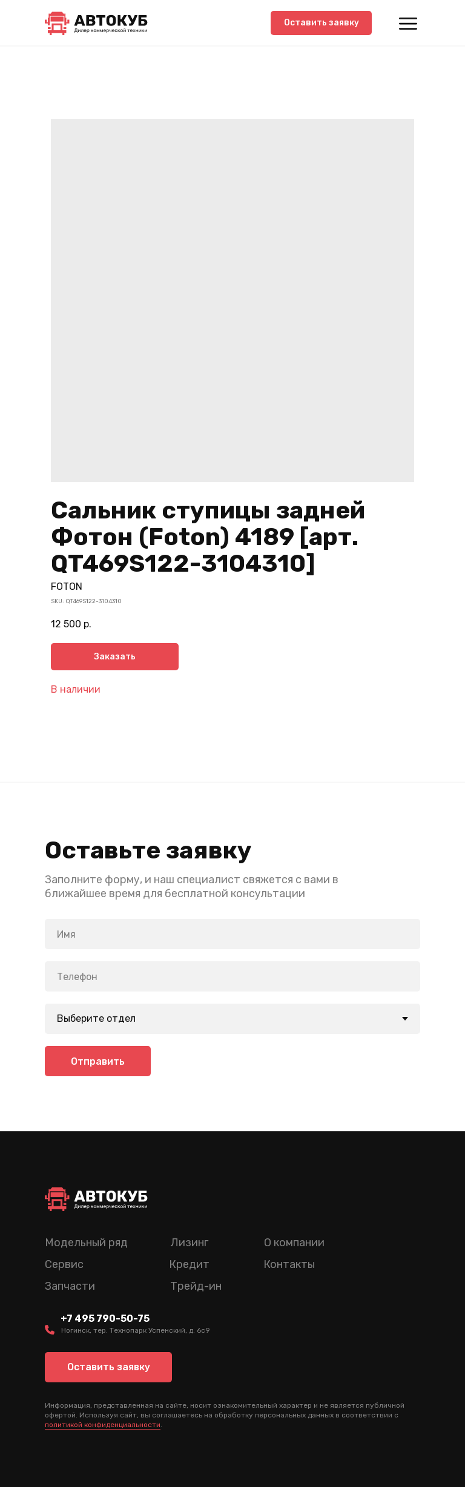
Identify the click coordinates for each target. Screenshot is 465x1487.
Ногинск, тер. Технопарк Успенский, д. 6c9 (135, 1330)
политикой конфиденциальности (102, 1424)
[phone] (232, 976)
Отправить (98, 1061)
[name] (232, 934)
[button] (321, 23)
